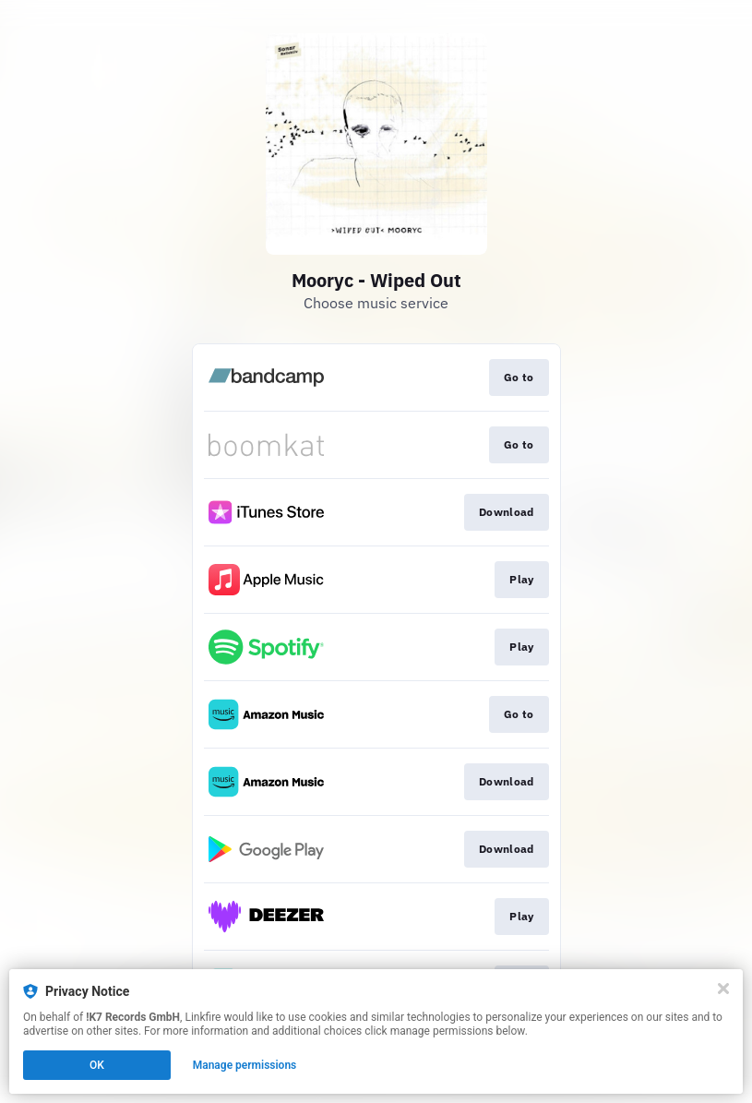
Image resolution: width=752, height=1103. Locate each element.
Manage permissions (245, 1065)
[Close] (723, 988)
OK (97, 1065)
